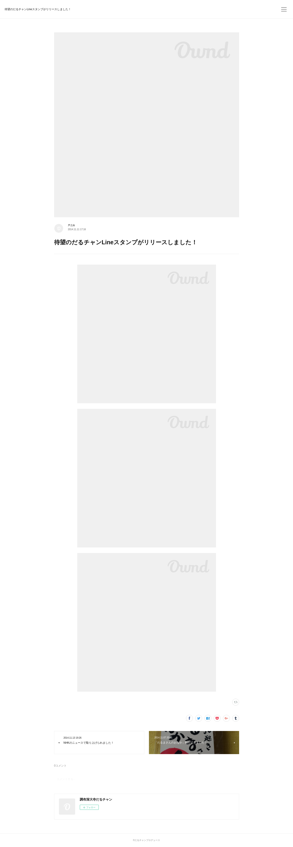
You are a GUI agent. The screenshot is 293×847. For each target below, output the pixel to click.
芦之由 (71, 225)
